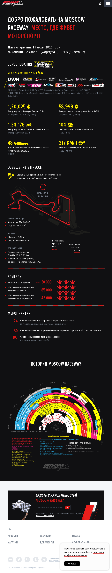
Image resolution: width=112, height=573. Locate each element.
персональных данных (45, 516)
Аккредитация (81, 542)
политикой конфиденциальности (84, 553)
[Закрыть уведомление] (107, 546)
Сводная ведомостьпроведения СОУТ (57, 559)
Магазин (13, 542)
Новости (13, 536)
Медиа (76, 536)
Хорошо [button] (72, 563)
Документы (47, 542)
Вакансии (45, 536)
